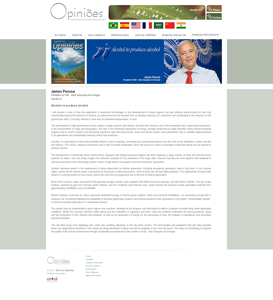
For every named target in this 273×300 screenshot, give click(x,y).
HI (181, 25)
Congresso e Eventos (94, 263)
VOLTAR (214, 16)
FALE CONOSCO (96, 35)
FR (147, 25)
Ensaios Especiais (93, 266)
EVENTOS (77, 35)
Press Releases (92, 272)
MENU (214, 8)
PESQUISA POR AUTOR (174, 35)
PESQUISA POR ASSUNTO (205, 35)
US (136, 25)
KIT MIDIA (60, 35)
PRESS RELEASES (120, 35)
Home (88, 256)
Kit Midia (89, 259)
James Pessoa (63, 91)
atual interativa (52, 280)
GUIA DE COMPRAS (145, 35)
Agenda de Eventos (93, 275)
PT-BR (113, 25)
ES (124, 25)
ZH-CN (170, 25)
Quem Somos (91, 269)
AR (158, 25)
